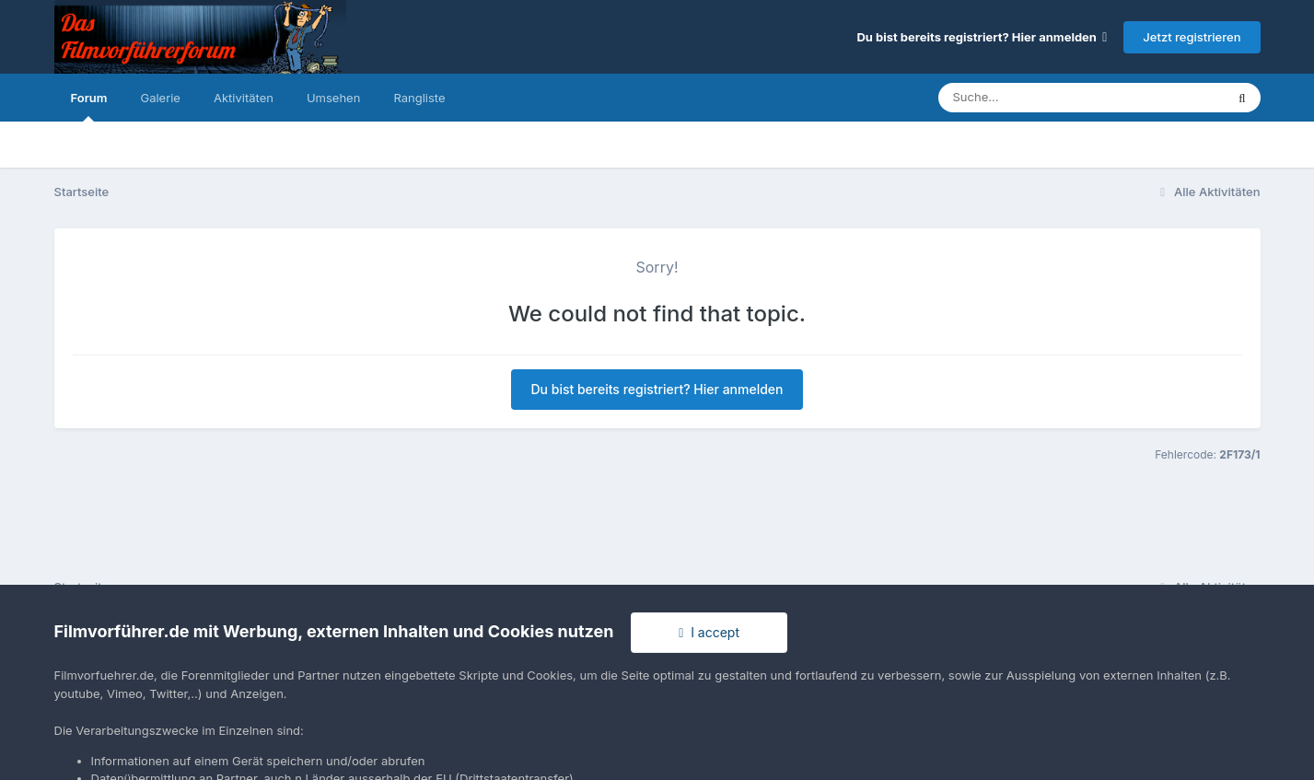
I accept (709, 632)
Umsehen (333, 97)
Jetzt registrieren (1191, 36)
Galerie (160, 97)
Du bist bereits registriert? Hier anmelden (981, 36)
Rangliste (419, 97)
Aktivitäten (243, 97)
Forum (89, 106)
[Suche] (1044, 97)
